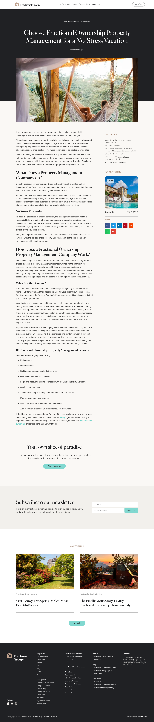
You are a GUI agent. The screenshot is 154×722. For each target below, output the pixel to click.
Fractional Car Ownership (75, 667)
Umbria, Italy (41, 704)
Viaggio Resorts (71, 693)
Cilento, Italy (41, 689)
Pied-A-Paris (70, 687)
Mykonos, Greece (43, 701)
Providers (68, 672)
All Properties (64, 4)
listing (62, 417)
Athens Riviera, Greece (45, 683)
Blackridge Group (72, 675)
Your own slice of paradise (115, 162)
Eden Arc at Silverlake (73, 678)
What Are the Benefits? (114, 154)
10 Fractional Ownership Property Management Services (118, 158)
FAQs (67, 662)
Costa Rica (41, 660)
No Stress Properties (113, 146)
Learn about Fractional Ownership (74, 658)
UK (99, 4)
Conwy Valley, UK (43, 692)
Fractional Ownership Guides (77, 22)
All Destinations (43, 657)
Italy (88, 4)
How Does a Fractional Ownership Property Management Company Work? (120, 150)
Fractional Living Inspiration (27, 594)
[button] (107, 225)
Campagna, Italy (43, 686)
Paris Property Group (73, 684)
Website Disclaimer (50, 717)
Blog (94, 665)
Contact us (97, 660)
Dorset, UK (40, 698)
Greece (82, 4)
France (74, 4)
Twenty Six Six (142, 717)
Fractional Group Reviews (103, 657)
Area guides (41, 680)
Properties (41, 654)
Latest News (97, 674)
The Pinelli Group (71, 690)
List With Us (97, 682)
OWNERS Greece (71, 681)
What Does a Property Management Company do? (119, 141)
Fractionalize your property (103, 688)
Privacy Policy (37, 717)
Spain (94, 4)
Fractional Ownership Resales (104, 685)
